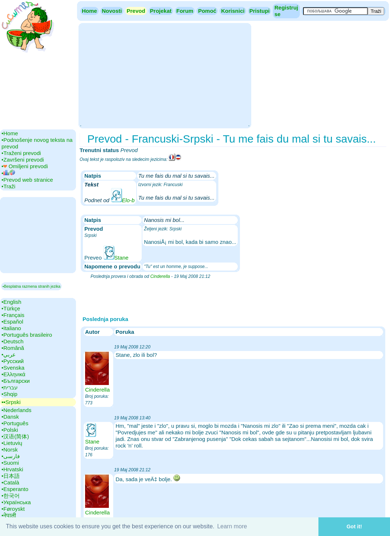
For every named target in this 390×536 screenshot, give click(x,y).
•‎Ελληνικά (13, 374)
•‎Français (12, 315)
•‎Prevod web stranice (27, 180)
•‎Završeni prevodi (22, 159)
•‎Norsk (9, 449)
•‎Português (14, 423)
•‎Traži (8, 186)
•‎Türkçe (10, 308)
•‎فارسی (10, 456)
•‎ (8, 173)
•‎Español (12, 321)
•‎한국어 (10, 495)
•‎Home (9, 133)
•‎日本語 (10, 476)
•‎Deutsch (12, 341)
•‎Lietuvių (11, 443)
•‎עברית (9, 387)
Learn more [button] (232, 526)
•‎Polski (9, 430)
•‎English (11, 302)
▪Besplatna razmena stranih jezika (31, 286)
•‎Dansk (10, 417)
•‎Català (10, 482)
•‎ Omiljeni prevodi (24, 166)
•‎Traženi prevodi (21, 153)
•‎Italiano (11, 328)
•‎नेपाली (8, 515)
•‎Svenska (12, 368)
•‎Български (15, 381)
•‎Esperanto (14, 489)
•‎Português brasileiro (26, 335)
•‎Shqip (9, 394)
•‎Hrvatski (12, 469)
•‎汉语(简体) (15, 436)
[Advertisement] (164, 75)
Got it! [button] (354, 526)
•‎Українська (16, 502)
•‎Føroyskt (13, 509)
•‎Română (12, 348)
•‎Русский (12, 361)
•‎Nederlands (16, 410)
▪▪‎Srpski (10, 402)
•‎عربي (8, 354)
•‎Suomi (10, 463)
